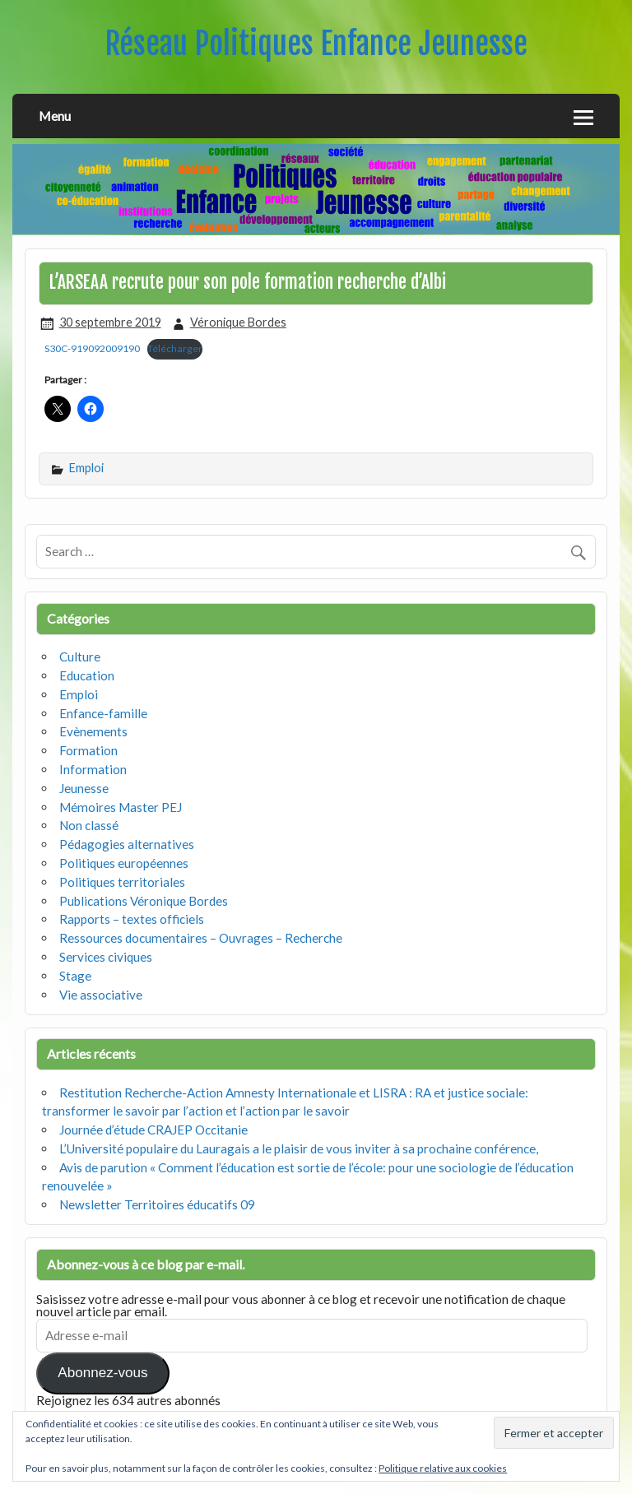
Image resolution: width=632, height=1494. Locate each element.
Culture (79, 656)
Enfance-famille (103, 713)
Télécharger (174, 348)
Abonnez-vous (102, 1372)
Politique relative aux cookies (443, 1468)
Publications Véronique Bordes (143, 900)
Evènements (93, 731)
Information (93, 769)
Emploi (86, 468)
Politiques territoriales (122, 882)
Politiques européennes (123, 863)
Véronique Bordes (238, 322)
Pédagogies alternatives (126, 844)
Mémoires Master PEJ (120, 807)
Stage (75, 975)
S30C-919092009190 (92, 348)
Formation (88, 750)
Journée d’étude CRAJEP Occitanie (153, 1129)
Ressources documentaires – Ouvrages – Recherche (200, 937)
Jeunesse (84, 788)
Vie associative (100, 994)
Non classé (88, 825)
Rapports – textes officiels (131, 919)
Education (86, 675)
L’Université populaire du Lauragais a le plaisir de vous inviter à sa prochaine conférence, (298, 1148)
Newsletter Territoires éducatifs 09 (157, 1204)
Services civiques (105, 956)
